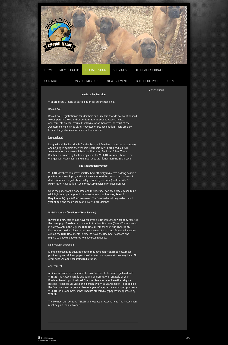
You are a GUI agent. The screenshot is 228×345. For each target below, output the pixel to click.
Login (188, 337)
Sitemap (49, 338)
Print (41, 338)
